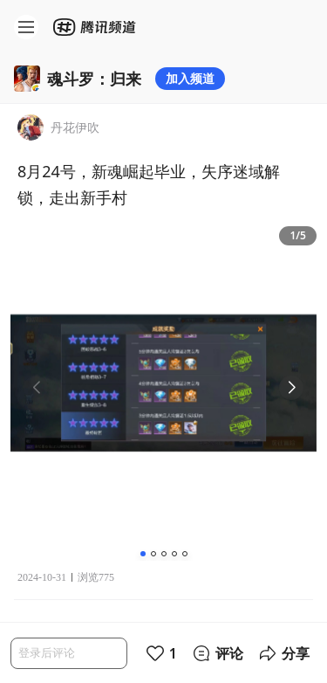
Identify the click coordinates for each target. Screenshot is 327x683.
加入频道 (190, 78)
